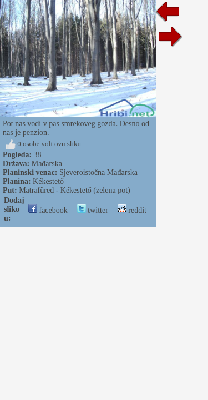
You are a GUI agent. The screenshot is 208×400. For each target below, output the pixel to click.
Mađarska (47, 163)
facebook (48, 210)
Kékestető (48, 181)
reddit (132, 210)
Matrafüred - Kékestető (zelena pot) (74, 190)
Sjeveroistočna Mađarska (98, 172)
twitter (92, 210)
